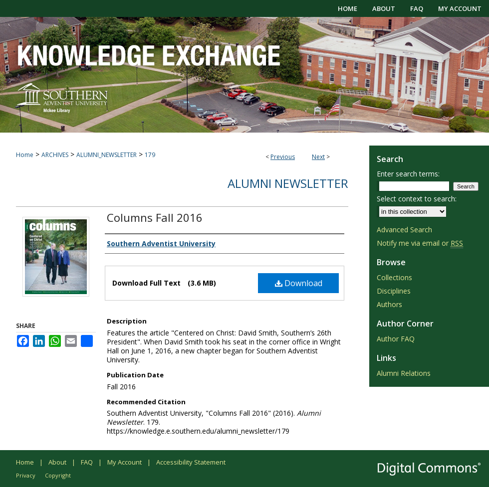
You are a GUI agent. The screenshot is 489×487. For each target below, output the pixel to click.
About (57, 462)
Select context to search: (417, 198)
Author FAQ (396, 338)
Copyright (58, 475)
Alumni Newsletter (288, 183)
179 (150, 155)
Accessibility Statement (191, 462)
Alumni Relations (404, 373)
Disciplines (394, 291)
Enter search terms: (408, 173)
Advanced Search (404, 229)
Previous (282, 157)
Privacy (25, 475)
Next (318, 157)
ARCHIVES (54, 155)
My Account (124, 462)
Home (24, 155)
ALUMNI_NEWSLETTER (106, 155)
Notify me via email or (420, 243)
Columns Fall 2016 (155, 217)
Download (298, 283)
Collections (394, 277)
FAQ (87, 462)
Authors (389, 304)
